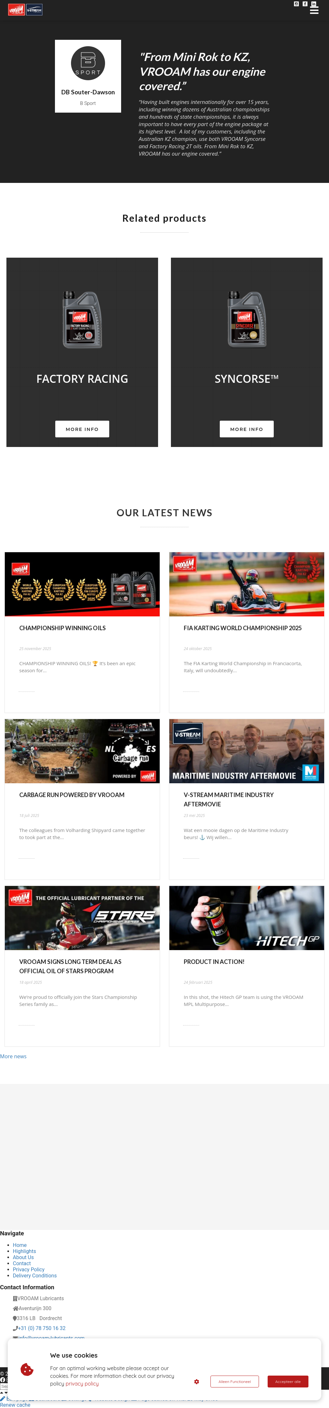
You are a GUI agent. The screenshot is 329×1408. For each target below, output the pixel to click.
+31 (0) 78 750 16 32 (42, 1328)
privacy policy (82, 1383)
